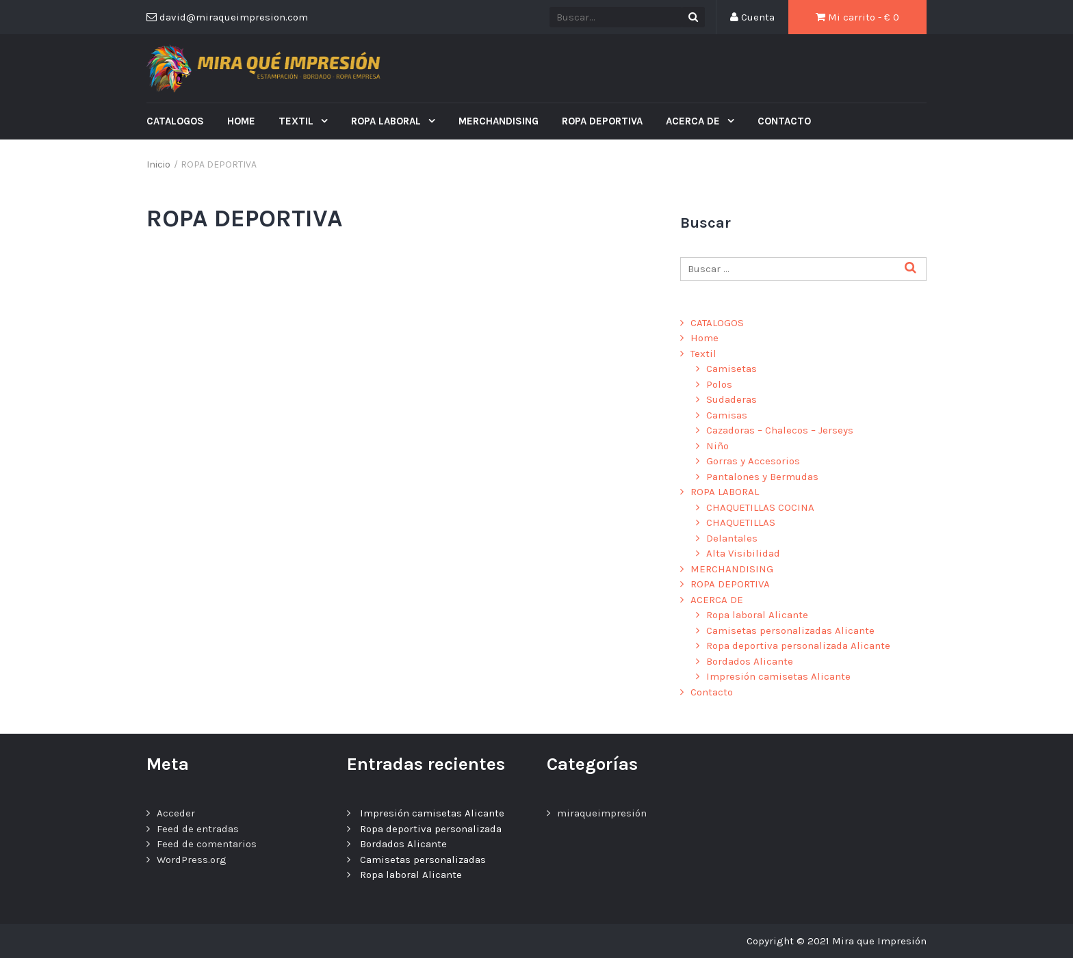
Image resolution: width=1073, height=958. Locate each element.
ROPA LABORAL (387, 121)
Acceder (176, 813)
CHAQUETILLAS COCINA (760, 507)
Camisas (726, 415)
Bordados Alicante (749, 661)
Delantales (732, 538)
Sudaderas (731, 399)
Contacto (784, 121)
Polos (719, 384)
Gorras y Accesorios (753, 461)
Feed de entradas (198, 829)
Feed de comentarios (207, 844)
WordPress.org (192, 859)
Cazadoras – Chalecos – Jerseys (779, 430)
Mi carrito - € (857, 17)
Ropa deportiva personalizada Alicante (798, 645)
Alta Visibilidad (743, 553)
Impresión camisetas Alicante (778, 676)
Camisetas (731, 368)
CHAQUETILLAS (740, 522)
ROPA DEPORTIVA (602, 121)
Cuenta (752, 17)
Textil (297, 121)
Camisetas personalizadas (423, 859)
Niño (717, 446)
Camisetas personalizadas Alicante (790, 630)
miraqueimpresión (602, 813)
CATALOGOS (175, 121)
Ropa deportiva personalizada (431, 829)
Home (241, 121)
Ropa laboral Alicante (757, 615)
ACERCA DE (694, 121)
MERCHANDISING (498, 121)
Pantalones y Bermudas (762, 476)
